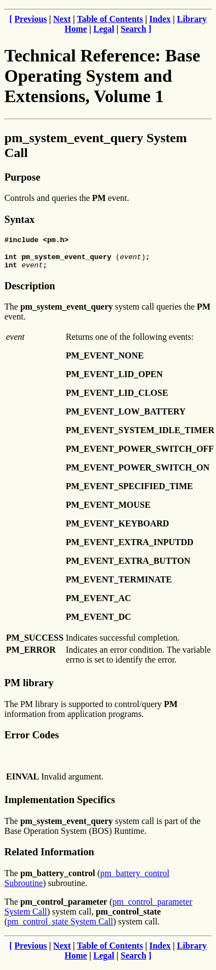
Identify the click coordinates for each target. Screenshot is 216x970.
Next (62, 19)
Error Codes (31, 739)
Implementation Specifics (59, 804)
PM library (29, 687)
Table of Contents (110, 19)
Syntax (19, 219)
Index (159, 19)
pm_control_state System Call (60, 926)
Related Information (49, 856)
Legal (103, 28)
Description (29, 290)
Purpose (22, 177)
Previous (30, 19)
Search (133, 28)
